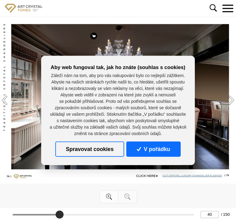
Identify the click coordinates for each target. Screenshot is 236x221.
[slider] (60, 215)
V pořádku (153, 149)
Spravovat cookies (89, 149)
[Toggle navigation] (227, 8)
